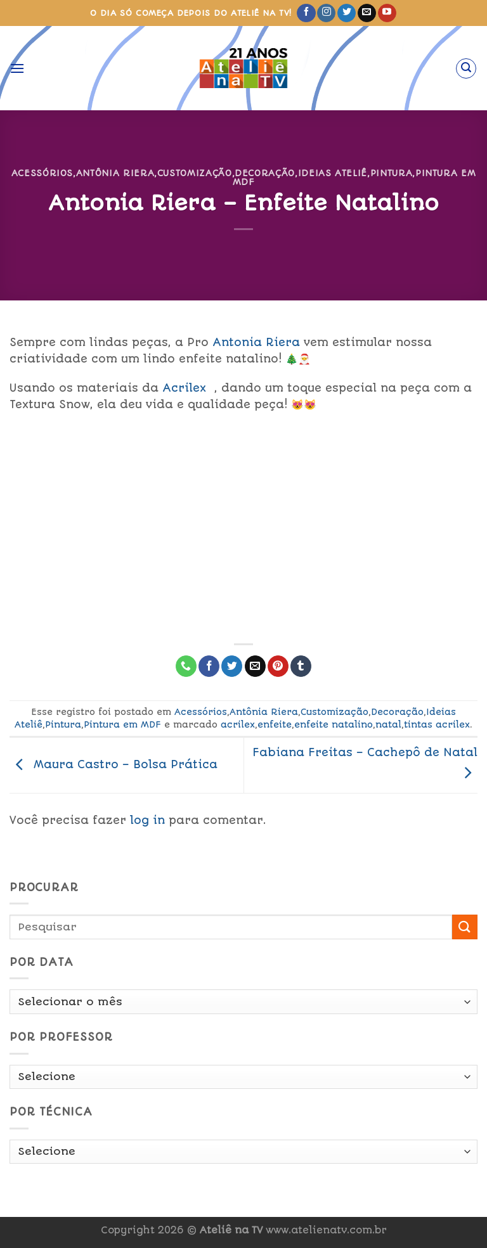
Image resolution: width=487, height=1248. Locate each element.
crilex (186, 388)
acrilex (238, 724)
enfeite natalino (333, 724)
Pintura (391, 173)
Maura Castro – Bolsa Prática (114, 764)
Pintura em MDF (122, 724)
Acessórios (42, 173)
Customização (194, 173)
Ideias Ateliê (332, 173)
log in (147, 820)
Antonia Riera (256, 342)
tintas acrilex (437, 724)
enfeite (274, 724)
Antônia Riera (115, 173)
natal (388, 724)
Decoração (265, 173)
